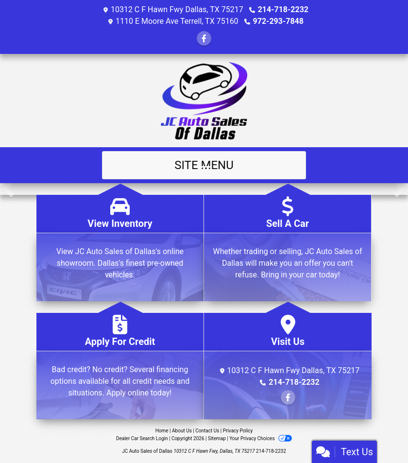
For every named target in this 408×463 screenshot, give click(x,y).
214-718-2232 (283, 9)
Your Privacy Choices (260, 438)
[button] (8, 189)
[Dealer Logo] (204, 100)
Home (162, 430)
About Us (182, 430)
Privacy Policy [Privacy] (238, 430)
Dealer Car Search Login (142, 438)
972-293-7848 (278, 21)
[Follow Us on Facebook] (204, 38)
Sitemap (217, 438)
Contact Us (207, 430)
